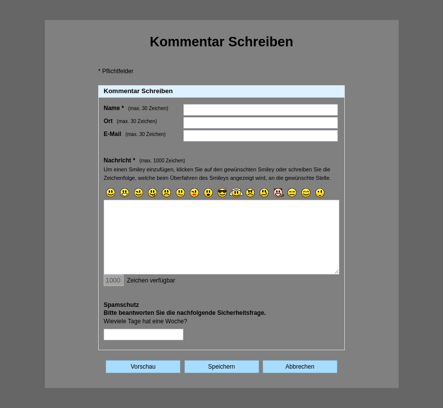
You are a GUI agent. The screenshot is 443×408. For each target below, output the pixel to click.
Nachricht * (144, 160)
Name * (136, 108)
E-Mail (134, 134)
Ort (130, 121)
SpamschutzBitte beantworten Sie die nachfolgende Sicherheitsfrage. (185, 313)
